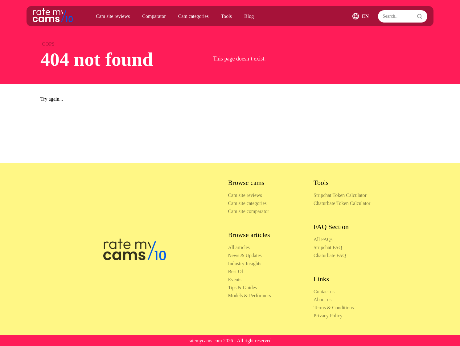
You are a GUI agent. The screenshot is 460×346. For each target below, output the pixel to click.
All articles (239, 247)
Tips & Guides (242, 287)
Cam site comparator (248, 211)
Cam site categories (247, 203)
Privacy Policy (328, 315)
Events (234, 279)
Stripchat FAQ (328, 247)
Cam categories (193, 16)
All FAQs (323, 239)
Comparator (154, 16)
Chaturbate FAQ (330, 255)
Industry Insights (244, 263)
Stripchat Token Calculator (340, 195)
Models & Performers (249, 295)
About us (322, 299)
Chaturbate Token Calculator (342, 203)
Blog (249, 16)
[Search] (402, 16)
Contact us (324, 291)
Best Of (235, 271)
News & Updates (244, 255)
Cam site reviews (113, 16)
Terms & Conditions (334, 307)
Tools (226, 16)
